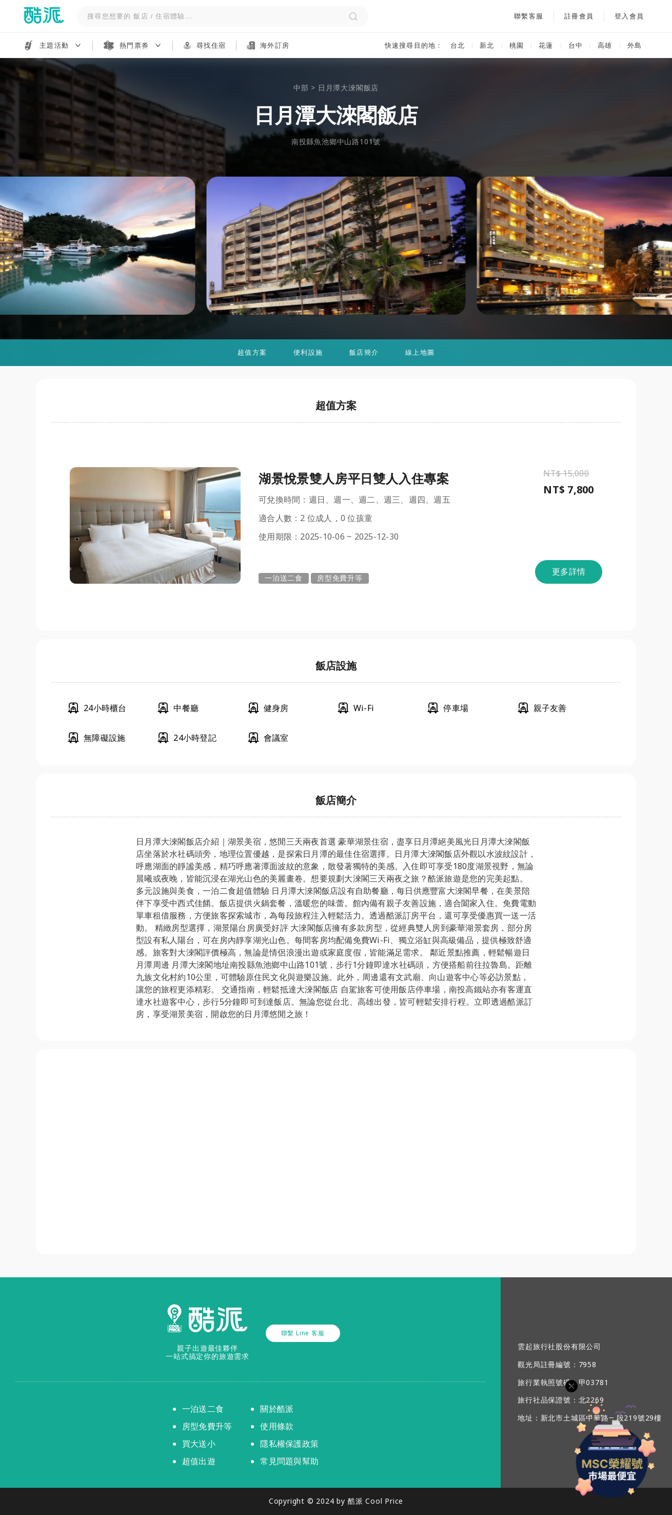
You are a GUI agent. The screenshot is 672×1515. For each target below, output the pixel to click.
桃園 (516, 45)
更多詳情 (568, 571)
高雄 (605, 45)
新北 (487, 45)
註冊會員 (579, 16)
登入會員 (629, 16)
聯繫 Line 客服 (303, 1333)
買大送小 (198, 1443)
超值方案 (252, 352)
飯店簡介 (364, 352)
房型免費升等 (340, 578)
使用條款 (276, 1426)
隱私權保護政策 (289, 1443)
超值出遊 (198, 1461)
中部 (301, 87)
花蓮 (546, 45)
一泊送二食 (284, 578)
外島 (634, 45)
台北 (457, 45)
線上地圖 (419, 352)
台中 (575, 45)
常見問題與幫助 (289, 1461)
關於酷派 (276, 1408)
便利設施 (308, 352)
